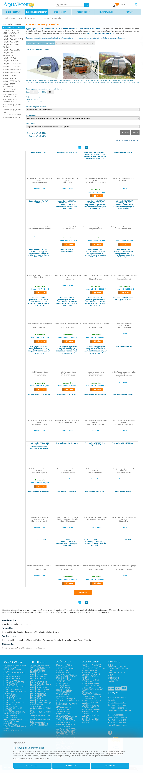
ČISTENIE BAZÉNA (62, 710)
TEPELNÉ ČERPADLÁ (63, 680)
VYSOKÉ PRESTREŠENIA (12, 115)
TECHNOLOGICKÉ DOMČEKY (66, 728)
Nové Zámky (27, 648)
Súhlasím (109, 765)
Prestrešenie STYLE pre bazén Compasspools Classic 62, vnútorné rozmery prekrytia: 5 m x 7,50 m (95, 543)
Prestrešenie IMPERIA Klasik (95, 395)
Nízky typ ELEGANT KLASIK (12, 64)
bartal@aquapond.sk (118, 725)
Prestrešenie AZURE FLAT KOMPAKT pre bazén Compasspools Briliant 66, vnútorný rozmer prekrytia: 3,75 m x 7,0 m (39, 253)
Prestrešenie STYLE (38, 540)
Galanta (20, 632)
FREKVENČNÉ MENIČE (64, 726)
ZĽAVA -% (85, 723)
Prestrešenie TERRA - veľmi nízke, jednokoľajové (123, 299)
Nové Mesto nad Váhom (32, 640)
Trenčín (87, 640)
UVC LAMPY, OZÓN (89, 698)
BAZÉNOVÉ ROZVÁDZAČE (65, 725)
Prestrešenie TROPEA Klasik (67, 491)
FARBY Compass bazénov (13, 719)
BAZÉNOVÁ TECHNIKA (90, 721)
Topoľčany (42, 648)
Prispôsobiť (71, 765)
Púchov (80, 640)
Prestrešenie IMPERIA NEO (123, 395)
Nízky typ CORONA (10, 75)
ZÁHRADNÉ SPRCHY (63, 708)
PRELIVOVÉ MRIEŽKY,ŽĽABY (66, 730)
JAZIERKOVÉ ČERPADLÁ (91, 674)
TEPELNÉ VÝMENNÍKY (64, 691)
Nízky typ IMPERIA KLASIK (12, 70)
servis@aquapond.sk (117, 708)
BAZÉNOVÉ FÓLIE (62, 678)
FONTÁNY (85, 678)
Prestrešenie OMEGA (123, 491)
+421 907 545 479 (118, 722)
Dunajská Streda (9, 632)
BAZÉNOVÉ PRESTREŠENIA (27, 18)
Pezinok (22, 624)
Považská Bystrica (61, 640)
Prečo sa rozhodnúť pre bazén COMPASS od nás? (14, 666)
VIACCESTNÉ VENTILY (64, 689)
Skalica (49, 632)
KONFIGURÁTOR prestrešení (52, 18)
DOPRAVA (112, 671)
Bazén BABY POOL (10, 716)
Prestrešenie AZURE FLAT (123, 153)
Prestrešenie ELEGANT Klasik (39, 395)
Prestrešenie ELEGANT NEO (67, 395)
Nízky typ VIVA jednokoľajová (40, 684)
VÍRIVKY (59, 736)
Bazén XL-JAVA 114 (10, 697)
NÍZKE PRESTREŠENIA (11, 33)
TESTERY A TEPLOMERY (65, 674)
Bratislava (6, 624)
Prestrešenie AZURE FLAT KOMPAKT (38, 202)
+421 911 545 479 (118, 720)
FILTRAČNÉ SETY (62, 684)
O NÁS (110, 665)
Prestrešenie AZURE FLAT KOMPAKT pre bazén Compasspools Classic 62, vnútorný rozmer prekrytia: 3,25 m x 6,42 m (123, 205)
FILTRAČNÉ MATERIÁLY (90, 684)
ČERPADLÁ (60, 682)
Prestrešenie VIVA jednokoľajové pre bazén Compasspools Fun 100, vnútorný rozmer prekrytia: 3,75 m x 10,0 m (39, 302)
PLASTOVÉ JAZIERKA (90, 672)
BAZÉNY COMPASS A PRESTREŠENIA (64, 666)
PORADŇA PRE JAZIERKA (91, 667)
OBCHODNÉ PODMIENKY (117, 667)
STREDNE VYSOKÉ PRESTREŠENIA (36, 705)
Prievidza (73, 640)
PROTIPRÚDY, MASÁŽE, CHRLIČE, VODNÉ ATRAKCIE (66, 720)
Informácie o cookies (43, 758)
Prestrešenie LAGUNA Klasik (123, 540)
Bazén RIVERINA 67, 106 (12, 699)
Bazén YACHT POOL (10, 717)
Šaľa (35, 648)
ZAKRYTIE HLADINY (63, 711)
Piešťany (36, 632)
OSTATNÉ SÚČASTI (89, 708)
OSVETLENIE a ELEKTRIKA (91, 687)
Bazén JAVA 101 (9, 695)
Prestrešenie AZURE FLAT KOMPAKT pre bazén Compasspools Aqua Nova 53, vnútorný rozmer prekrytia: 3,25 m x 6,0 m (95, 205)
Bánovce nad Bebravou (11, 640)
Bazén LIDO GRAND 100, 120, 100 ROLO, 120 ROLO (14, 713)
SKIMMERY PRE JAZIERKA (91, 695)
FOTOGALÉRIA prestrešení (12, 24)
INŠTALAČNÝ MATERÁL (90, 719)
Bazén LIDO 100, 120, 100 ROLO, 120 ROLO (12, 709)
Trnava (56, 632)
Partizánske (48, 640)
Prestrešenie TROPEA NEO (95, 491)
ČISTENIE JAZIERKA (89, 693)
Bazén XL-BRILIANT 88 (11, 680)
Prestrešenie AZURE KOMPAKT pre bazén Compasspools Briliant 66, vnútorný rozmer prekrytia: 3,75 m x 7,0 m (95, 157)
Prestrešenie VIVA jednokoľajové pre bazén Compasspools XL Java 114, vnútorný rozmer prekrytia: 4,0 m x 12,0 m (95, 302)
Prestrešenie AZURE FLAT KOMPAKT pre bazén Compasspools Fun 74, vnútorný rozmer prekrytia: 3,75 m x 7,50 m (67, 205)
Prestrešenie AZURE (39, 153)
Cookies (111, 682)
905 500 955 (120, 702)
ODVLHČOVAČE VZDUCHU (65, 732)
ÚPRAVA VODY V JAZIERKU (92, 697)
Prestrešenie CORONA (123, 346)
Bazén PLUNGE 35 (10, 706)
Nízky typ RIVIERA (9, 78)
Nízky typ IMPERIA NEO (11, 72)
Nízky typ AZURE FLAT (11, 42)
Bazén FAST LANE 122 (11, 701)
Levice (13, 648)
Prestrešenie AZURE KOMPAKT (67, 154)
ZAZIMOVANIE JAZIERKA (91, 710)
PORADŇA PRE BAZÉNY (65, 671)
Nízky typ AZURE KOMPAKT (13, 39)
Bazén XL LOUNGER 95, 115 (13, 703)
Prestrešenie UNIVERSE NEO (39, 491)
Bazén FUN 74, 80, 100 (11, 676)
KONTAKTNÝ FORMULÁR (12, 118)
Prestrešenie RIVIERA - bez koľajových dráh (95, 444)
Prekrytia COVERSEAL (11, 30)
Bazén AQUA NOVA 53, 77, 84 (14, 682)
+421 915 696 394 (118, 705)
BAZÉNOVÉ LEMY (62, 715)
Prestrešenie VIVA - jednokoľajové (67, 250)
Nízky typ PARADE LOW (11, 61)
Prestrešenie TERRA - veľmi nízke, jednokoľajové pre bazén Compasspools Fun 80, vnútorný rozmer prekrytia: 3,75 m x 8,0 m (67, 350)
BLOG (110, 676)
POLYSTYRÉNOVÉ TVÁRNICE (66, 717)
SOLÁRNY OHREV (62, 695)
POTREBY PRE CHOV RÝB (91, 700)
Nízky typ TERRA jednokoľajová (41, 703)
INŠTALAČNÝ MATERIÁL (64, 697)
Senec (29, 624)
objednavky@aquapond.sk (120, 710)
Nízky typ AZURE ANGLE (11, 50)
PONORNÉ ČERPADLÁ (64, 723)
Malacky (14, 624)
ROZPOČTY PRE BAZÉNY (65, 669)
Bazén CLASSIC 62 (10, 684)
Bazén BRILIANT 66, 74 (11, 678)
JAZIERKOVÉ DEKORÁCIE (91, 706)
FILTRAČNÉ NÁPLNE (63, 687)
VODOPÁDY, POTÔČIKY (90, 685)
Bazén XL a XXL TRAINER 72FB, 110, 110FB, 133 (14, 692)
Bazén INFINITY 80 (10, 704)
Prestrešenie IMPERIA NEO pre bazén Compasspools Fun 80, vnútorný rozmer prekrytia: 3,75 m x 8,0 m (38, 446)
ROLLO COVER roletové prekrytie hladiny (11, 722)
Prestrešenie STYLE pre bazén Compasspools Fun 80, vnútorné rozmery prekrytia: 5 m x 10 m (67, 543)
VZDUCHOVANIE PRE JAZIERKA (93, 669)
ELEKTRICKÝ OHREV (63, 693)
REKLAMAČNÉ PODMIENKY (118, 669)
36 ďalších (83, 592)
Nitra (19, 648)
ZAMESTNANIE (113, 678)
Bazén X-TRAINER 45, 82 (12, 689)
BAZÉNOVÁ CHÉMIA (63, 672)
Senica (42, 632)
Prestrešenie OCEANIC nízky (67, 443)
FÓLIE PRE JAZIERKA (89, 671)
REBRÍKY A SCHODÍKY (64, 713)
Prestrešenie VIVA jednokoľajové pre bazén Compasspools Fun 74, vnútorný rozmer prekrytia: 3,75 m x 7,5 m (123, 253)
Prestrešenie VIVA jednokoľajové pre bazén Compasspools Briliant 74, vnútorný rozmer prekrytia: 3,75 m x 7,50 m (67, 302)
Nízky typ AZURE (9, 36)
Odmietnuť (33, 765)
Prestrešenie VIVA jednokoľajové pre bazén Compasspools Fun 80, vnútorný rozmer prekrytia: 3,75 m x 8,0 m (95, 253)
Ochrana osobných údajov (23, 758)
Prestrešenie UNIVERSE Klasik (123, 443)
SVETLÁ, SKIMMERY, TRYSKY (66, 676)
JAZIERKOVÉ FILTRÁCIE (90, 680)
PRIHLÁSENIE (113, 680)
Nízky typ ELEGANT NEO (11, 67)
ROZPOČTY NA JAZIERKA (91, 665)
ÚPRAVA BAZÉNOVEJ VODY (66, 698)
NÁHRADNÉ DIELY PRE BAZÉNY (67, 734)
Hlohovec (28, 632)
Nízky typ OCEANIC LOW (11, 81)
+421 (113, 702)
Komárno (6, 648)
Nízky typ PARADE (9, 58)
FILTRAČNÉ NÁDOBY (63, 685)
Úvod (13, 18)
